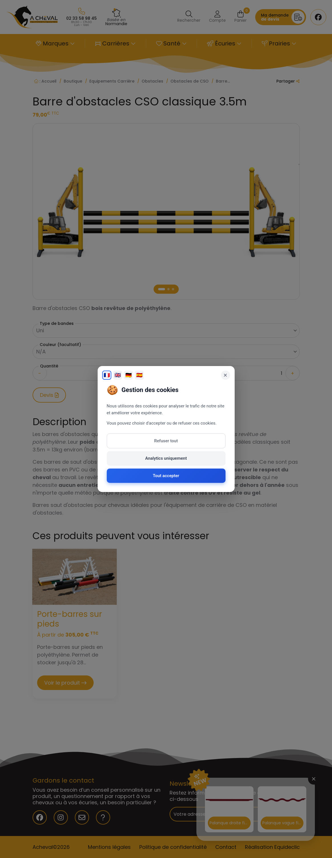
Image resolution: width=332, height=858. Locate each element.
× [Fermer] (225, 375)
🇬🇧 (117, 375)
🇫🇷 (107, 375)
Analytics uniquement (166, 458)
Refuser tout (166, 440)
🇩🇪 (128, 375)
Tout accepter (166, 475)
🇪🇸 (139, 375)
